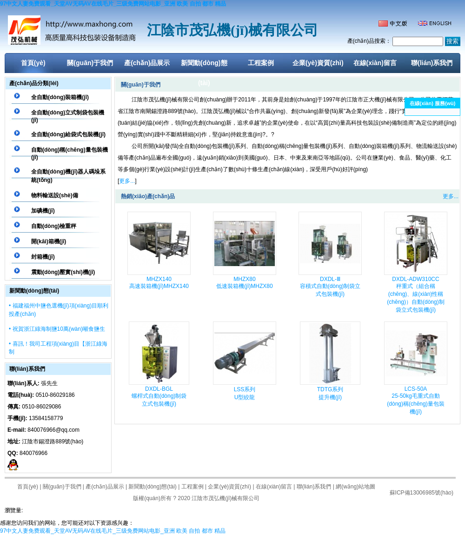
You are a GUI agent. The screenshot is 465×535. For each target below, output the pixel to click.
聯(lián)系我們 (431, 63)
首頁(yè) (33, 63)
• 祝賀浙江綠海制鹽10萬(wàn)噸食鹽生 (57, 329)
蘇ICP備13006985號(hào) (421, 492)
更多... (127, 181)
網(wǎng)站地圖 (355, 486)
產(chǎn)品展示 (147, 63)
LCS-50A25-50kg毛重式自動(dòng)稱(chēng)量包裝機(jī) (415, 400)
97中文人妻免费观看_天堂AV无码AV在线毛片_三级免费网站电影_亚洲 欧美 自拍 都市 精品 (113, 3)
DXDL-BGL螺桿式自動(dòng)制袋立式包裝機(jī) (159, 396)
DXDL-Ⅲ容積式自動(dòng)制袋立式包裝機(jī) (330, 286)
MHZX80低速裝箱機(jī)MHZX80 (244, 282)
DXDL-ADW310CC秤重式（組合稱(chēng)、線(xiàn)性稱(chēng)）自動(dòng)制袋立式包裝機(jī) (415, 294)
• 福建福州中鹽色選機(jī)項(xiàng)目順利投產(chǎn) (58, 309)
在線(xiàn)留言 (375, 63)
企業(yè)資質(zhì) (318, 63)
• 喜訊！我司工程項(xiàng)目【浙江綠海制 (58, 348)
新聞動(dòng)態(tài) (204, 66)
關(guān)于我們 (90, 63)
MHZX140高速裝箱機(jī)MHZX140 (159, 282)
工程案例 (261, 63)
